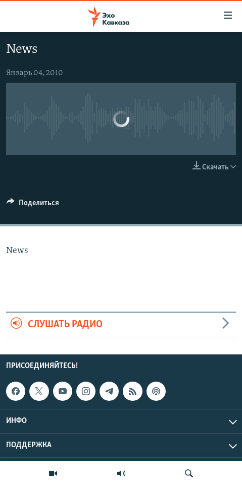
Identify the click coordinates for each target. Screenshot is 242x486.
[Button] (33, 205)
